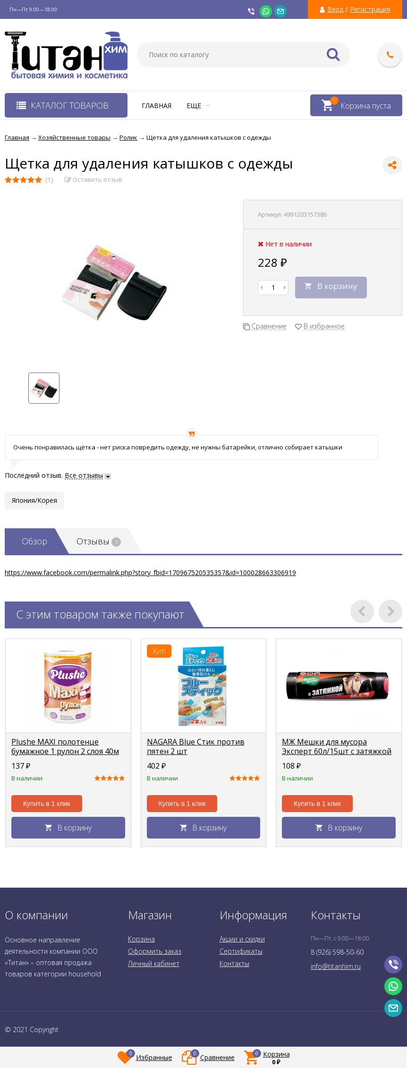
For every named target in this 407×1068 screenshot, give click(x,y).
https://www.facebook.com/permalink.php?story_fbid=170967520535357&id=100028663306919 (150, 572)
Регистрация (370, 9)
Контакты (234, 963)
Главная (156, 105)
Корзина (141, 938)
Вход (335, 9)
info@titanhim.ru (336, 966)
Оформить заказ (154, 951)
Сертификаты (241, 951)
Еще (198, 105)
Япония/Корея (34, 500)
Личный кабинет (153, 963)
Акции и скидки (242, 938)
